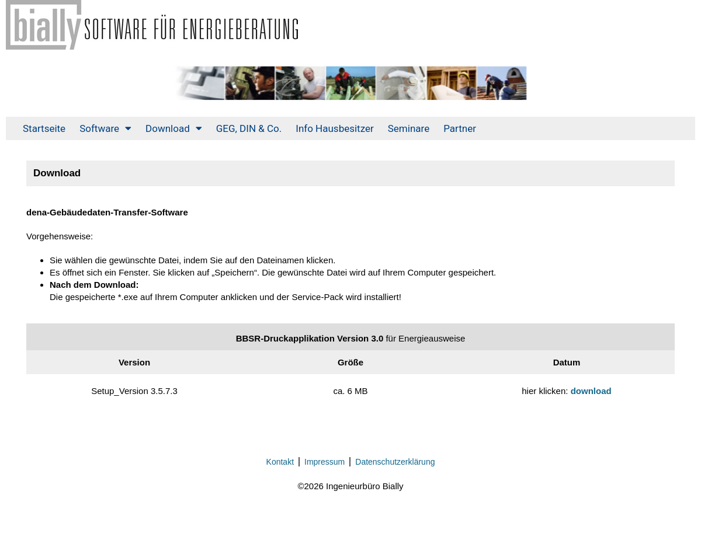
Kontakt (280, 461)
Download (173, 128)
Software (105, 128)
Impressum (324, 461)
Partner (459, 128)
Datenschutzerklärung (395, 461)
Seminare (408, 128)
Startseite (44, 128)
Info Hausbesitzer (334, 128)
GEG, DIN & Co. (249, 128)
